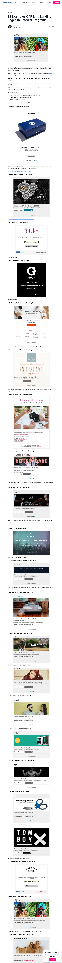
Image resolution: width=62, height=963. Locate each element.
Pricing (41, 2)
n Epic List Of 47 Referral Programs (40, 67)
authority (49, 346)
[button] (16, 2)
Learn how (52, 959)
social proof (15, 346)
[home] (7, 2)
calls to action (51, 73)
